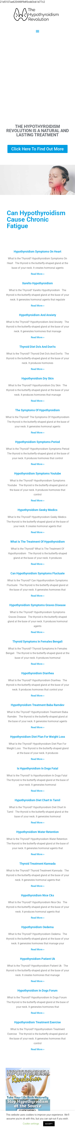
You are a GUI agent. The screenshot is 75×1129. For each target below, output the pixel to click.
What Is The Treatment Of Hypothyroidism (37, 541)
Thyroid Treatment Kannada (37, 863)
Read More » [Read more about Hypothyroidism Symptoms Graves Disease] (37, 632)
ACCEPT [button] (49, 1124)
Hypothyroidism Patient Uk (37, 958)
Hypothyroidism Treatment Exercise (37, 1022)
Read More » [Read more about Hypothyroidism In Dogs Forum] (37, 1012)
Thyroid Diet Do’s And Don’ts (37, 346)
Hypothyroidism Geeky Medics (37, 510)
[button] (37, 31)
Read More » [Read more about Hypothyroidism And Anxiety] (37, 337)
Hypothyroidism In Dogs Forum (37, 990)
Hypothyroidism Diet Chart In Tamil (37, 800)
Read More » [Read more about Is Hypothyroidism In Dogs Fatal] (37, 790)
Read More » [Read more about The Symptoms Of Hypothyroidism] (37, 432)
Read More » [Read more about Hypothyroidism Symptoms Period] (37, 464)
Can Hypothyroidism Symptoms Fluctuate (38, 573)
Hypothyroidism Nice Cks (37, 895)
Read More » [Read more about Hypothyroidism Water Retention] (37, 854)
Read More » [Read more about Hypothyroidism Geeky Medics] (37, 532)
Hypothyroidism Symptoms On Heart (37, 251)
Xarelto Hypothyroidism (37, 283)
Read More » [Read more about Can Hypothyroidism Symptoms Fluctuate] (37, 595)
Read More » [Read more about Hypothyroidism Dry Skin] (37, 400)
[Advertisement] (37, 78)
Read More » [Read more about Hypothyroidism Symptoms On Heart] (37, 273)
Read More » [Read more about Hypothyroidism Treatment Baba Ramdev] (37, 727)
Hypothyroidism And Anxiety (37, 315)
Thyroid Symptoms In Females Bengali (37, 641)
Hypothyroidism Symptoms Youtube (37, 473)
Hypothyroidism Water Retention (37, 832)
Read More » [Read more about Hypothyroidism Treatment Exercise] (37, 1049)
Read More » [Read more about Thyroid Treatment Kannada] (37, 886)
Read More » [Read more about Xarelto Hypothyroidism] (37, 305)
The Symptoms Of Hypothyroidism (37, 410)
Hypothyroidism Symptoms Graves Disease (37, 605)
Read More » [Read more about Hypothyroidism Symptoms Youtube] (37, 500)
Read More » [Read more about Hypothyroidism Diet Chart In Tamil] (37, 822)
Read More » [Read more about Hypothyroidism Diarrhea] (37, 695)
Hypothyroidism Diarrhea (37, 673)
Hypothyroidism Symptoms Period (37, 442)
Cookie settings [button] (31, 1123)
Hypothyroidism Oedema (37, 927)
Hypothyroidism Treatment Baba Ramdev (37, 705)
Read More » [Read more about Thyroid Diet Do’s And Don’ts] (37, 369)
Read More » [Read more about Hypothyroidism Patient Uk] (37, 981)
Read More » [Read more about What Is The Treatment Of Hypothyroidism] (37, 564)
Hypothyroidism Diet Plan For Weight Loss (37, 736)
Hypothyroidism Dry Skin (37, 378)
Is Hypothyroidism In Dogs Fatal (37, 768)
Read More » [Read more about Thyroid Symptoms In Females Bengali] (37, 663)
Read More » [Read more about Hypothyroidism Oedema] (37, 949)
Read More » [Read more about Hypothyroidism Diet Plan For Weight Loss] (37, 759)
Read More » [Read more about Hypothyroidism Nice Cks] (37, 917)
